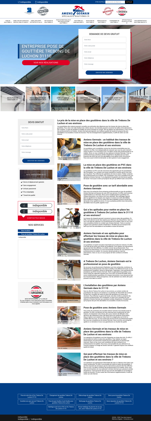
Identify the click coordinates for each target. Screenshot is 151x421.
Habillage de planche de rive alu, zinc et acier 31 (21, 21)
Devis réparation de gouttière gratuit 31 (140, 21)
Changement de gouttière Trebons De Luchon (61, 396)
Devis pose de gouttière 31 (90, 21)
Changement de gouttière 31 (114, 21)
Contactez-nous (128, 419)
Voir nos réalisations (46, 62)
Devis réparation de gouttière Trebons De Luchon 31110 (119, 402)
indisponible (24, 2)
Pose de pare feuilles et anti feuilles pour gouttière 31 (63, 21)
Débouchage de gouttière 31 (102, 21)
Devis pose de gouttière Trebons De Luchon (119, 396)
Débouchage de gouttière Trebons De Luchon (90, 396)
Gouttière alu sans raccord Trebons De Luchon (32, 402)
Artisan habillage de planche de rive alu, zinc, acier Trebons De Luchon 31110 (90, 407)
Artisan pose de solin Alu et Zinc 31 (127, 21)
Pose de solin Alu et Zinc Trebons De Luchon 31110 (32, 396)
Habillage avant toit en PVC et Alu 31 (36, 21)
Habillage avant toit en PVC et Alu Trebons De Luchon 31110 (61, 407)
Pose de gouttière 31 (8, 21)
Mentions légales (117, 419)
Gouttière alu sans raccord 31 (78, 21)
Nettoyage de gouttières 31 (48, 21)
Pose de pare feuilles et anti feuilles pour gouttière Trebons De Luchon (61, 402)
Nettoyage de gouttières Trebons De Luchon (90, 402)
